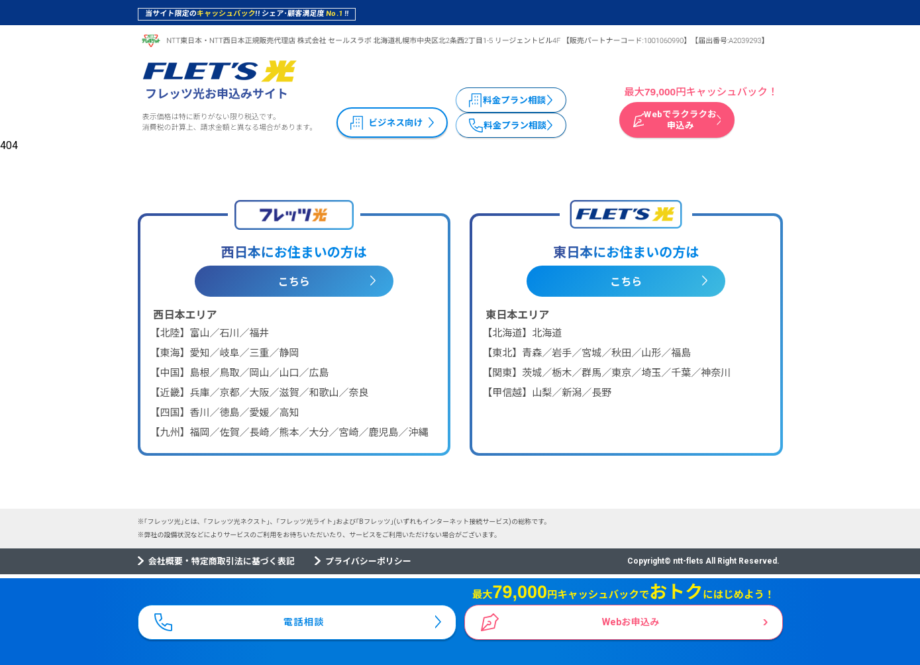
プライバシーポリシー (368, 561)
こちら (294, 282)
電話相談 (305, 619)
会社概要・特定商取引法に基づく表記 (221, 561)
